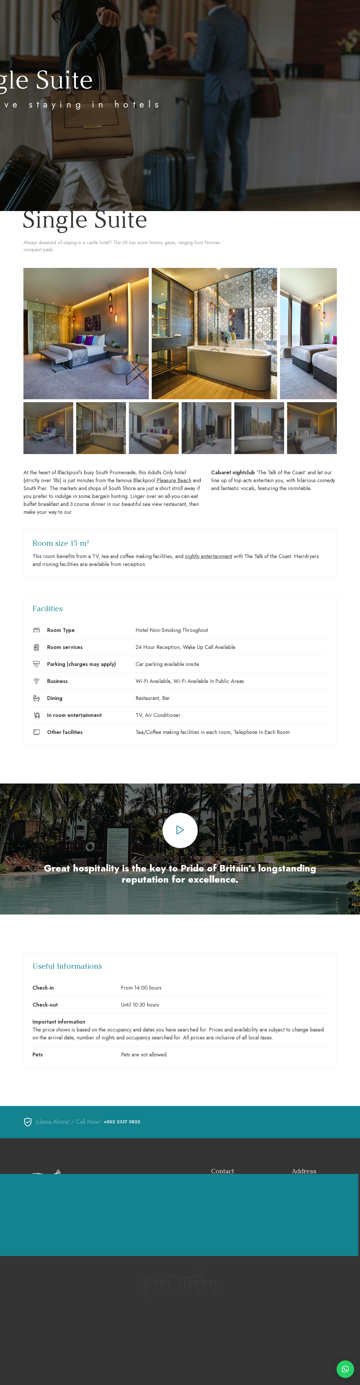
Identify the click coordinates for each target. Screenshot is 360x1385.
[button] (345, 1369)
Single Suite (84, 219)
